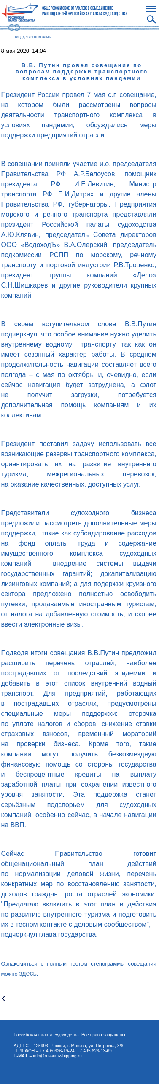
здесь (28, 973)
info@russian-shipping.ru (57, 1056)
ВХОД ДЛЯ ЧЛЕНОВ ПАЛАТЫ (33, 36)
